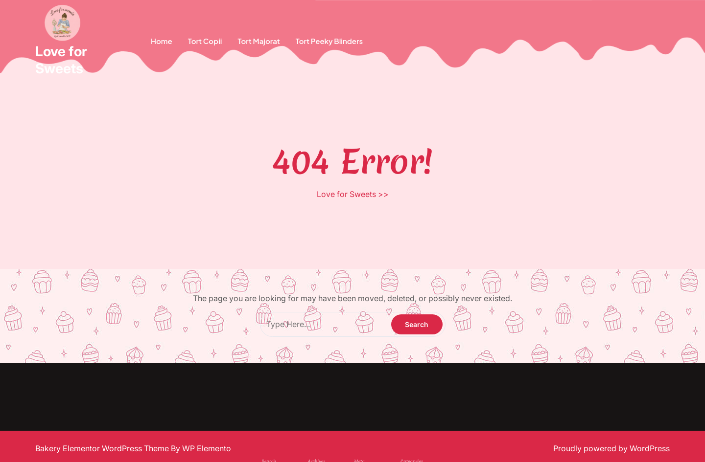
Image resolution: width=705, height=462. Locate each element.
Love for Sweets (61, 60)
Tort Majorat (259, 40)
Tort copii (205, 40)
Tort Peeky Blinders (329, 40)
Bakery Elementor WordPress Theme (103, 448)
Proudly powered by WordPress (611, 448)
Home (161, 40)
